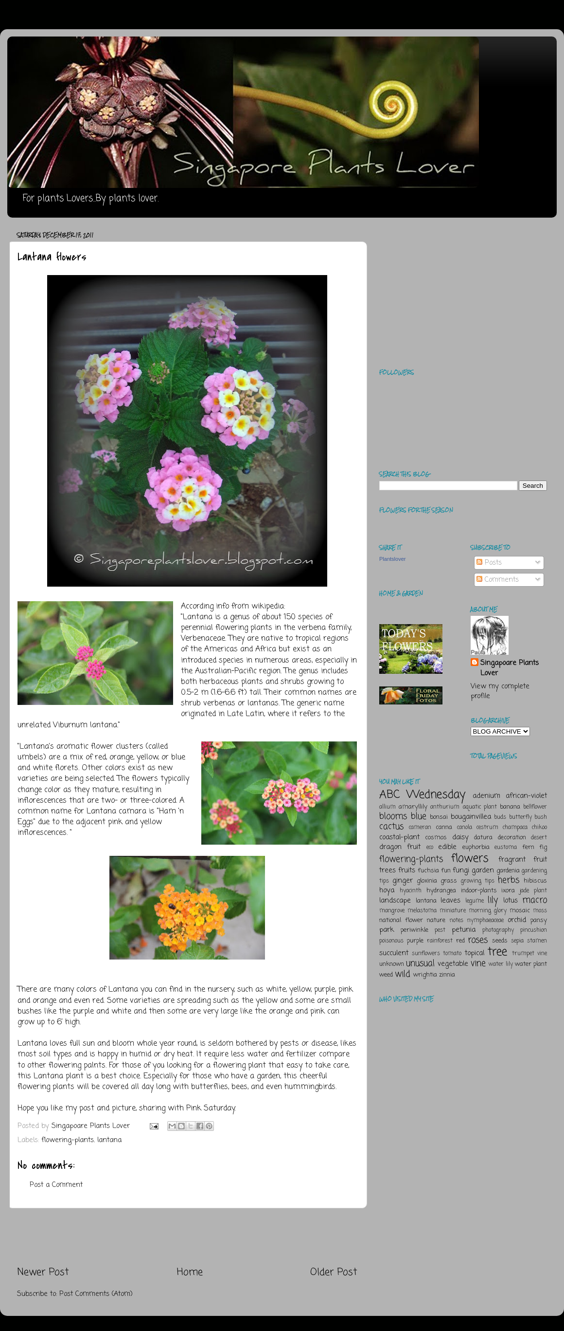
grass (449, 881)
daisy (460, 837)
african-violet (526, 796)
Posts (489, 562)
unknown (391, 964)
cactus (391, 826)
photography (498, 930)
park (386, 929)
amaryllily (413, 807)
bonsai (439, 817)
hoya (386, 890)
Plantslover (392, 559)
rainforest (440, 941)
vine (478, 963)
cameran (420, 827)
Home (190, 1272)
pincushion (533, 930)
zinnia (447, 975)
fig (543, 847)
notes (456, 920)
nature (436, 920)
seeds (500, 940)
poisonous (391, 941)
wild (402, 974)
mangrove (392, 910)
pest (440, 930)
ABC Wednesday (422, 794)
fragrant (512, 859)
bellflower (535, 807)
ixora (508, 890)
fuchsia (428, 870)
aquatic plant (480, 807)
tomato (452, 953)
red (460, 940)
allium (387, 807)
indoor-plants (479, 890)
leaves (450, 900)
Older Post (333, 1272)
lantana (109, 1140)
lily (493, 900)
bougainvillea (471, 817)
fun (446, 870)
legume (474, 901)
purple (415, 940)
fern (528, 847)
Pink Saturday (210, 1108)
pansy (538, 920)
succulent (393, 953)
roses (478, 940)
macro (534, 900)
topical (474, 953)
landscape (395, 900)
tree (497, 952)
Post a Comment (56, 1185)
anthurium (444, 807)
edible (447, 847)
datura (483, 837)
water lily (501, 964)
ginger (402, 880)
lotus (510, 900)
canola (464, 827)
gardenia (508, 870)
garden (483, 870)
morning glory (488, 910)
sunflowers (426, 953)
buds (500, 817)
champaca (515, 827)
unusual (420, 963)
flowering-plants (67, 1140)
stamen (537, 941)
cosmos (436, 837)
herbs (508, 880)
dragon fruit (400, 847)
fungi (461, 870)
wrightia (425, 975)
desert (539, 837)
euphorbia (476, 847)
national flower (401, 920)
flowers (470, 858)
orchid (517, 920)
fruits (406, 870)
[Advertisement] (187, 1237)
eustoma (505, 847)
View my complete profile (500, 691)
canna (444, 827)
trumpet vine (529, 953)
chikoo (539, 827)
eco (429, 847)
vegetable (453, 964)
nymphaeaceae (485, 920)
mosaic (520, 910)
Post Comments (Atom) (96, 1294)
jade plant (533, 891)
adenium (486, 796)
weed (386, 975)
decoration (512, 837)
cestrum (487, 827)
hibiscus (535, 881)
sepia (517, 941)
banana (510, 807)
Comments (497, 579)
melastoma (422, 910)
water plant (531, 964)
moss (540, 910)
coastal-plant (399, 837)
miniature (453, 910)
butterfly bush (528, 817)
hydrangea (441, 890)
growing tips (477, 881)
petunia (464, 929)
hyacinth (411, 891)
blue (418, 816)
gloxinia (427, 881)
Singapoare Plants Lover (509, 668)
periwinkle (414, 930)
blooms (393, 816)
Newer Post (43, 1272)
